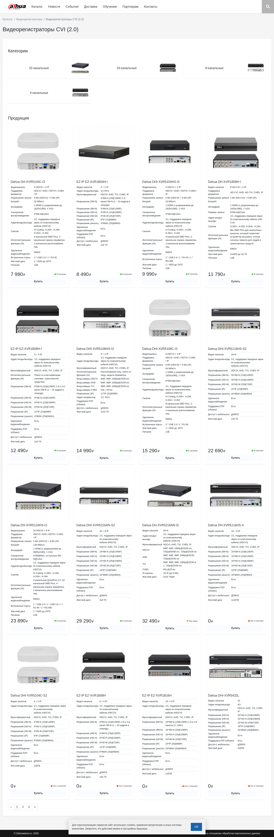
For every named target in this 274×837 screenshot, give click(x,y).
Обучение (110, 6)
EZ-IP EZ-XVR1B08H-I (26, 349)
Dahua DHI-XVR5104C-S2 (29, 695)
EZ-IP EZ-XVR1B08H (91, 695)
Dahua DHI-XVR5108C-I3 (159, 349)
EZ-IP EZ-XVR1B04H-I (92, 182)
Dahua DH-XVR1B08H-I (224, 182)
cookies (131, 825)
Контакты (150, 6)
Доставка (90, 6)
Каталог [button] (37, 6)
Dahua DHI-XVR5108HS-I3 (95, 349)
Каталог (8, 19)
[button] (268, 6)
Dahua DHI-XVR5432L (223, 695)
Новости (54, 6)
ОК (196, 826)
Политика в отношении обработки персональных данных (228, 833)
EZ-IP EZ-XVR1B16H (157, 695)
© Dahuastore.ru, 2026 (26, 833)
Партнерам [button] (130, 6)
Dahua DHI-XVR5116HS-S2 (227, 349)
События (72, 6)
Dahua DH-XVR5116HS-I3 (29, 525)
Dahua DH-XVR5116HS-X (226, 525)
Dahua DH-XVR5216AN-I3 (160, 525)
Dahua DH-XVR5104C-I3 (28, 182)
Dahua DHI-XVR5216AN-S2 (96, 525)
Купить (38, 281)
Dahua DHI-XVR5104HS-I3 (160, 182)
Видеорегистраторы (29, 19)
